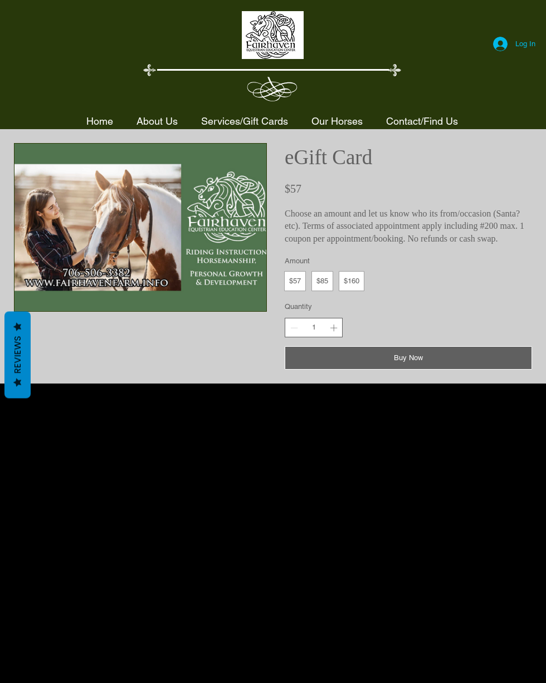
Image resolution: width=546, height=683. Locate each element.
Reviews (17, 354)
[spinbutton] (314, 327)
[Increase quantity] (333, 327)
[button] (244, 121)
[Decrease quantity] (294, 327)
